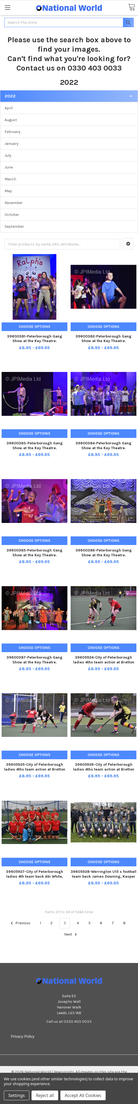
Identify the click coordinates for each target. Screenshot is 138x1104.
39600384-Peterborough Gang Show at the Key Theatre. (103, 445)
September (14, 226)
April (9, 108)
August (11, 120)
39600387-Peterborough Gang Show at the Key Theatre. (34, 659)
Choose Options (34, 326)
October (12, 214)
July (8, 155)
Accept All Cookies (83, 1095)
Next (71, 934)
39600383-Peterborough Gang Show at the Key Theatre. (34, 445)
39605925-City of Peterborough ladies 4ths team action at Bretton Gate (34, 769)
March (10, 179)
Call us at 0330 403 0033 (69, 1021)
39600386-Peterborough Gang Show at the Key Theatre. (103, 552)
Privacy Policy (22, 1036)
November (14, 203)
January (12, 143)
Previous (19, 923)
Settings (16, 1095)
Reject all (45, 1095)
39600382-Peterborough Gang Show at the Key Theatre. (103, 338)
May (8, 191)
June (9, 167)
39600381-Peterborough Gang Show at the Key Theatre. (34, 338)
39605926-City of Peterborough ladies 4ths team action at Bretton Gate (103, 769)
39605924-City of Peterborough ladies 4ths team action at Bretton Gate (103, 662)
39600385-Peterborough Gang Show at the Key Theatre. (34, 552)
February (12, 131)
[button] (128, 243)
